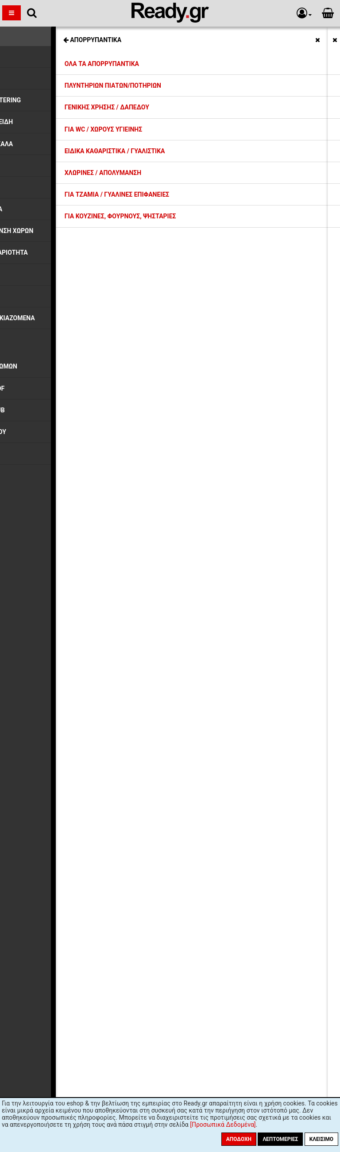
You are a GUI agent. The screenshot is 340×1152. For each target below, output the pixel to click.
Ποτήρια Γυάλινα (33, 67)
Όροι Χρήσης (76, 824)
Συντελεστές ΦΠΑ (84, 792)
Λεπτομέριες (280, 1139)
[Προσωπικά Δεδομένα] (222, 1124)
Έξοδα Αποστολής (83, 776)
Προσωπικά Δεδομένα (89, 808)
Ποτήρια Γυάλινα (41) (43, 706)
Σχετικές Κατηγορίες (170, 34)
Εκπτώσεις (73, 768)
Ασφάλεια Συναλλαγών (90, 816)
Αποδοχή (238, 1139)
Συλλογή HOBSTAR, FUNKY (47, 52)
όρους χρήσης (134, 934)
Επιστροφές (75, 800)
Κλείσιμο (321, 1139)
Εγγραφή (219, 917)
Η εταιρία (71, 760)
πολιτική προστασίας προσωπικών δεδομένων (223, 934)
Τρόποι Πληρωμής (84, 783)
